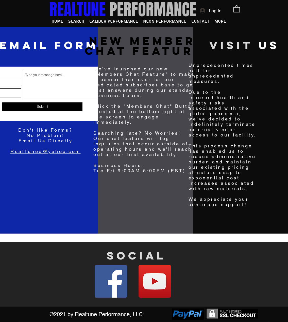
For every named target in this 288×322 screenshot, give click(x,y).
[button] (236, 8)
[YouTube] (155, 281)
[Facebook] (111, 281)
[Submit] (42, 106)
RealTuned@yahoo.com (45, 151)
